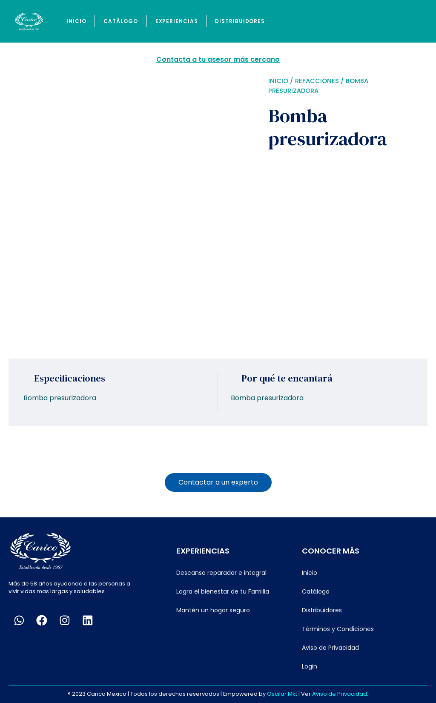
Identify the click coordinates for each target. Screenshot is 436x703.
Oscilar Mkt (282, 693)
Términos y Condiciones (338, 628)
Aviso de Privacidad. (340, 693)
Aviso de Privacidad (330, 647)
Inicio (76, 21)
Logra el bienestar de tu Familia (222, 591)
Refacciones (317, 81)
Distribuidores (240, 21)
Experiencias (176, 21)
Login (309, 666)
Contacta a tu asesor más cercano (218, 59)
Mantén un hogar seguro (213, 609)
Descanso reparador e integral (221, 572)
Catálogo (120, 21)
